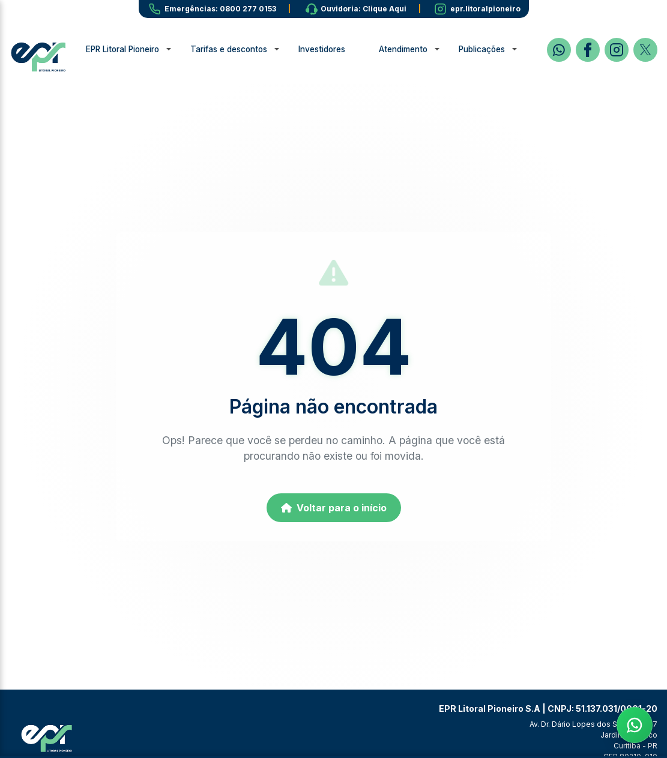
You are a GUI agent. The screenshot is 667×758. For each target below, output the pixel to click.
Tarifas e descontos (249, 49)
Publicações (502, 49)
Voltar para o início (334, 508)
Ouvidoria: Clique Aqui (363, 8)
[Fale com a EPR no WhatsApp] (635, 726)
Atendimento (423, 49)
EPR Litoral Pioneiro (143, 49)
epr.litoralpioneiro (485, 8)
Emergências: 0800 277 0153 (220, 8)
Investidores (342, 49)
